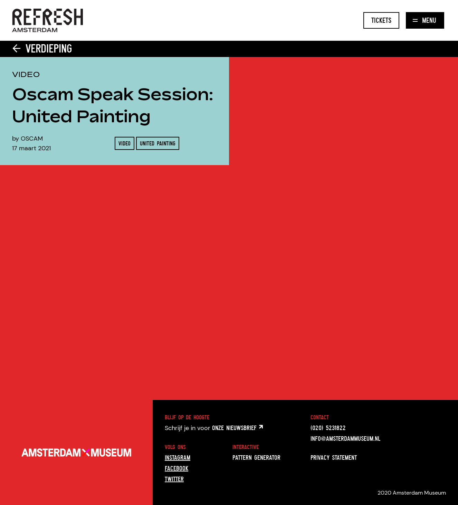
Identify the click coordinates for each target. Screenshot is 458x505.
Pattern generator (256, 457)
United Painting (157, 143)
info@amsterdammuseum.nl (345, 438)
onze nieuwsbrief (237, 427)
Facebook (176, 468)
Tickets (381, 20)
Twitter (174, 479)
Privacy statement (334, 457)
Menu (424, 20)
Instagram (177, 457)
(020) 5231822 (328, 427)
